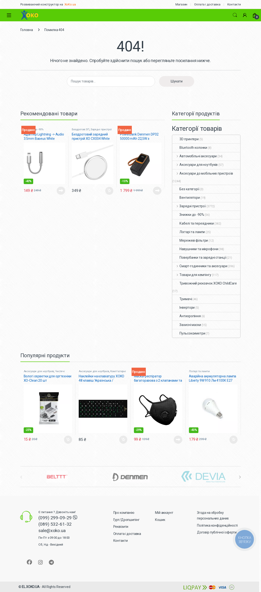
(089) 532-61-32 (55, 524)
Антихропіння (186, 316)
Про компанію (123, 513)
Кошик (160, 520)
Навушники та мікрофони (195, 249)
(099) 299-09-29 (55, 517)
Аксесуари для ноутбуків (195, 165)
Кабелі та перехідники (193, 223)
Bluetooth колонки (189, 147)
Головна (26, 30)
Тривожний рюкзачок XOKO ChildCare (204, 283)
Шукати (177, 81)
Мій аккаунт (164, 513)
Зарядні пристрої (101, 129)
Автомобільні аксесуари (194, 156)
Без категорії (185, 189)
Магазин (181, 4)
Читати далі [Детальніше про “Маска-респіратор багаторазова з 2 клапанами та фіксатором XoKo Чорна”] (178, 440)
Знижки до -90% (188, 215)
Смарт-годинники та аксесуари (199, 266)
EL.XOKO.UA (31, 587)
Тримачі (182, 299)
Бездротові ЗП (80, 129)
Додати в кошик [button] (109, 191)
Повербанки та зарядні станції (199, 257)
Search (235, 15)
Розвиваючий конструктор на (41, 4)
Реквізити (120, 527)
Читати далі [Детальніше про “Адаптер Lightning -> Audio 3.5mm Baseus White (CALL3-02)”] (61, 191)
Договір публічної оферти (217, 532)
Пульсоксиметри (188, 333)
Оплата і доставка (207, 4)
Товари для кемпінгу (191, 275)
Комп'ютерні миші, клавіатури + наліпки (102, 373)
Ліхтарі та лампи (188, 232)
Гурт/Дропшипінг (126, 520)
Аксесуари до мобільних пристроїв (202, 173)
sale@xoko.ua (53, 537)
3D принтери (185, 139)
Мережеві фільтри (190, 240)
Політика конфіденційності (217, 525)
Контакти (234, 4)
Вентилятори (186, 197)
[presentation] (240, 477)
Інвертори (183, 307)
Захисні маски (186, 325)
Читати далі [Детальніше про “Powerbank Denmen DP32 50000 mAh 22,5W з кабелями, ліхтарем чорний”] (157, 191)
